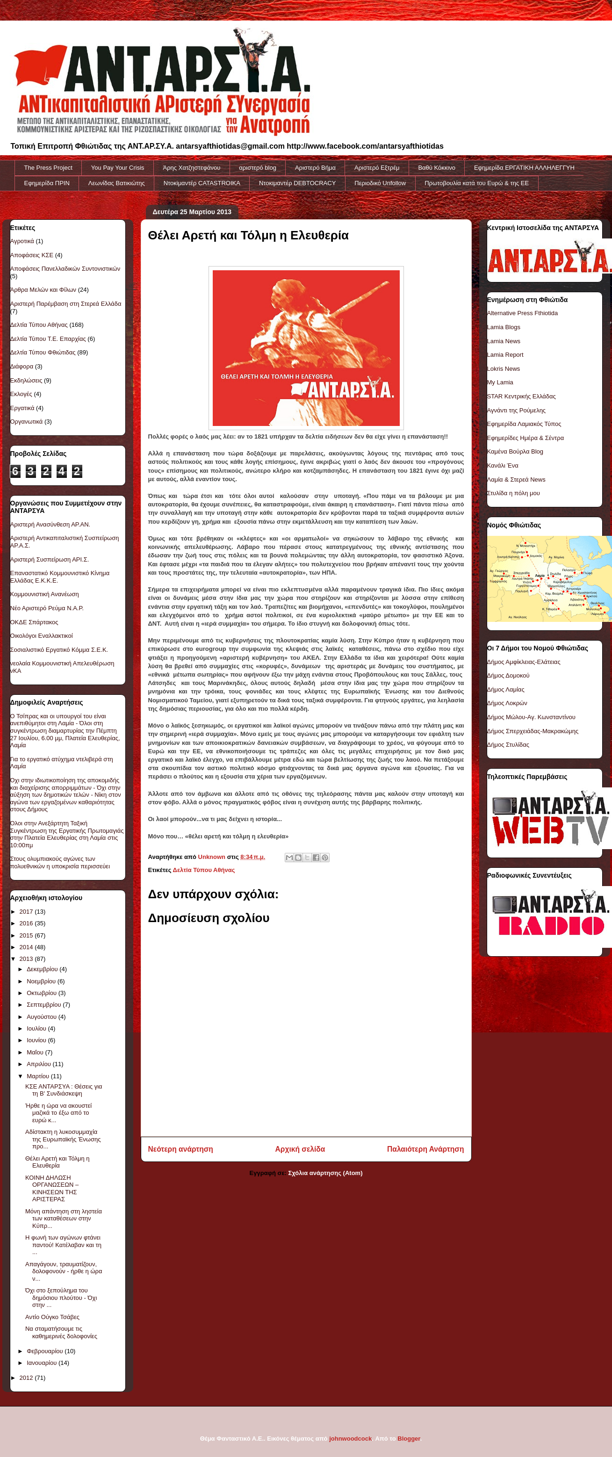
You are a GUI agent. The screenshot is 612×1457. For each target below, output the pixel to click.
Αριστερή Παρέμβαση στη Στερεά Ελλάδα (66, 303)
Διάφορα (22, 366)
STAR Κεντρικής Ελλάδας (521, 396)
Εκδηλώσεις (26, 380)
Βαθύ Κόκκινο (436, 167)
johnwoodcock (350, 1438)
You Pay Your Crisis (117, 167)
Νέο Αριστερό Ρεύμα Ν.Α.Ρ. (47, 608)
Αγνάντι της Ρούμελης (516, 410)
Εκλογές (21, 393)
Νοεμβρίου (42, 981)
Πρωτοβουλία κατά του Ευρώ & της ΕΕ (477, 183)
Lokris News (503, 368)
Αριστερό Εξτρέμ (376, 167)
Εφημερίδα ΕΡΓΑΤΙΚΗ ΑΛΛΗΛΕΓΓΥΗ (524, 167)
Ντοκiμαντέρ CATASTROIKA (202, 183)
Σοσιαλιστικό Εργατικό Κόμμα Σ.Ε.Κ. (59, 649)
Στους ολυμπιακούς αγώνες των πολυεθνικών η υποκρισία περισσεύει (60, 862)
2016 (27, 923)
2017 (27, 911)
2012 (27, 1377)
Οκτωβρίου (42, 992)
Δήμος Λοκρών (507, 703)
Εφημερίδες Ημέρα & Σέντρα (525, 437)
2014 (27, 947)
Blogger (408, 1438)
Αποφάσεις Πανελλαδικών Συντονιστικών (65, 268)
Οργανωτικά (26, 421)
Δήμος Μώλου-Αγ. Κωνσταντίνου (531, 717)
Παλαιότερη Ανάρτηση (425, 1149)
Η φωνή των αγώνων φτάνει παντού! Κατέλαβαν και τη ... (63, 1244)
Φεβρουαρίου (46, 1351)
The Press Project (48, 167)
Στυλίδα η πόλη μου (513, 493)
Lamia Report (505, 354)
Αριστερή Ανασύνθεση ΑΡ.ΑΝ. (50, 524)
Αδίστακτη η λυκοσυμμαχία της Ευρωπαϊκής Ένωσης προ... (63, 1139)
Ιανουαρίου (42, 1362)
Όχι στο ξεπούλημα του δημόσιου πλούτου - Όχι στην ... (61, 1297)
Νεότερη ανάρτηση (180, 1149)
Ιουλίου (37, 1028)
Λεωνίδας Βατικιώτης (116, 183)
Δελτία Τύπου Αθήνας (204, 869)
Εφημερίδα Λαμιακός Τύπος (524, 423)
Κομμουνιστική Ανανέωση (44, 594)
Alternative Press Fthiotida (522, 313)
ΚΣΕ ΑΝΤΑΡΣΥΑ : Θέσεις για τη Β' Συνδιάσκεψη (63, 1090)
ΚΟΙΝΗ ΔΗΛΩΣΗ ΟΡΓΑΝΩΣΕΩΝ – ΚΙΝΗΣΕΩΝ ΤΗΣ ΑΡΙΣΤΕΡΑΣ (52, 1188)
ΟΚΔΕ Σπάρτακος (34, 622)
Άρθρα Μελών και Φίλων (43, 289)
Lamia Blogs (504, 327)
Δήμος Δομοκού (508, 675)
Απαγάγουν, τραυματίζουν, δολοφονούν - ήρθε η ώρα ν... (63, 1271)
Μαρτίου (39, 1076)
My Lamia (500, 382)
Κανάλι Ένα (502, 465)
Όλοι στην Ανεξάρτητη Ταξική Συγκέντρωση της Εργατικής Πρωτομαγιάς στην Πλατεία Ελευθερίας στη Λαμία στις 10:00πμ (67, 834)
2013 (27, 958)
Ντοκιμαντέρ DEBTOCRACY (297, 183)
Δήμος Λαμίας (506, 689)
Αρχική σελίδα (300, 1149)
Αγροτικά (22, 241)
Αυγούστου (42, 1016)
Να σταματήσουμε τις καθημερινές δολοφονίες (61, 1332)
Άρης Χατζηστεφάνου (192, 167)
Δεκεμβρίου (43, 969)
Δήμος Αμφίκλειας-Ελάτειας (524, 661)
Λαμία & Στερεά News (516, 479)
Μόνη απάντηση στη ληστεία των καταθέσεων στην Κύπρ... (63, 1218)
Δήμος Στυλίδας (508, 744)
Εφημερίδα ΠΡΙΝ (47, 183)
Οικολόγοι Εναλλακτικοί (41, 635)
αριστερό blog (257, 167)
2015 (27, 935)
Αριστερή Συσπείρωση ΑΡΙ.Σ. (49, 559)
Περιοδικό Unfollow (380, 183)
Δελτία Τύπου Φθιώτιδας (43, 352)
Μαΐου (36, 1052)
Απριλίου (39, 1064)
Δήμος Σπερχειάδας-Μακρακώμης (533, 731)
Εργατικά (22, 407)
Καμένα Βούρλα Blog (515, 451)
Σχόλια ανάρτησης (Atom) (325, 1172)
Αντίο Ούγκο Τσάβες (52, 1316)
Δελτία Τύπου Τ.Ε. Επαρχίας (48, 338)
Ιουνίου (37, 1040)
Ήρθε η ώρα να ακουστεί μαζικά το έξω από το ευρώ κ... (58, 1113)
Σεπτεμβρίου (45, 1004)
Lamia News (504, 341)
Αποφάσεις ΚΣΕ (32, 255)
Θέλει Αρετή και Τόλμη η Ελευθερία (57, 1162)
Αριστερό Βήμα (315, 167)
